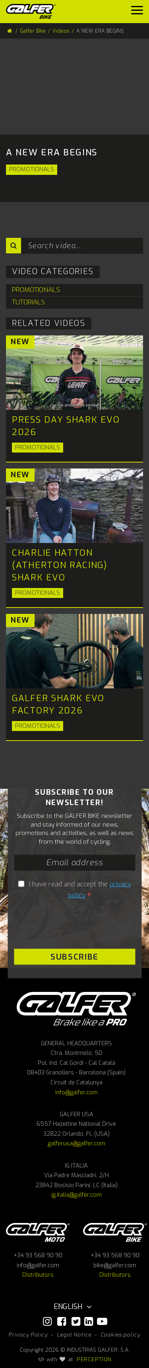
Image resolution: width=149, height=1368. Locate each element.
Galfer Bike (33, 30)
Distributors (38, 1275)
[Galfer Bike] (34, 11)
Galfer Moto (38, 1232)
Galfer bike (115, 1232)
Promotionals (31, 169)
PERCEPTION (94, 1359)
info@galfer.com (76, 1092)
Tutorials (28, 302)
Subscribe (74, 956)
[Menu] (137, 12)
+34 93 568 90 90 (38, 1255)
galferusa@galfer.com (76, 1143)
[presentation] (62, 922)
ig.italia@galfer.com (76, 1195)
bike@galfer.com (114, 1265)
